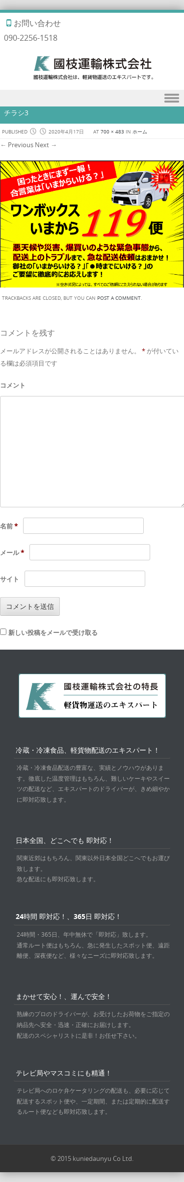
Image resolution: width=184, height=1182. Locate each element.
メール (12, 552)
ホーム (139, 132)
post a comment (119, 298)
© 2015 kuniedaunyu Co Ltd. (92, 1158)
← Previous (16, 144)
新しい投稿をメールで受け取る (53, 632)
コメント (13, 385)
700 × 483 (112, 132)
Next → (46, 144)
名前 (9, 526)
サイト (9, 579)
